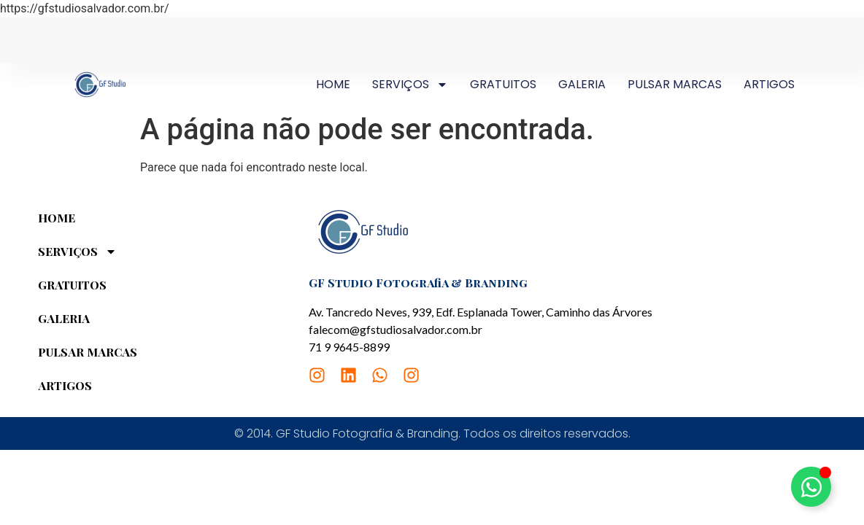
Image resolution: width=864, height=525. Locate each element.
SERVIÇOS (410, 84)
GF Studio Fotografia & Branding (418, 282)
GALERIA (582, 84)
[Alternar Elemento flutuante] (811, 487)
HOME (333, 84)
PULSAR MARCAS (675, 84)
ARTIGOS (769, 84)
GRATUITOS (503, 84)
